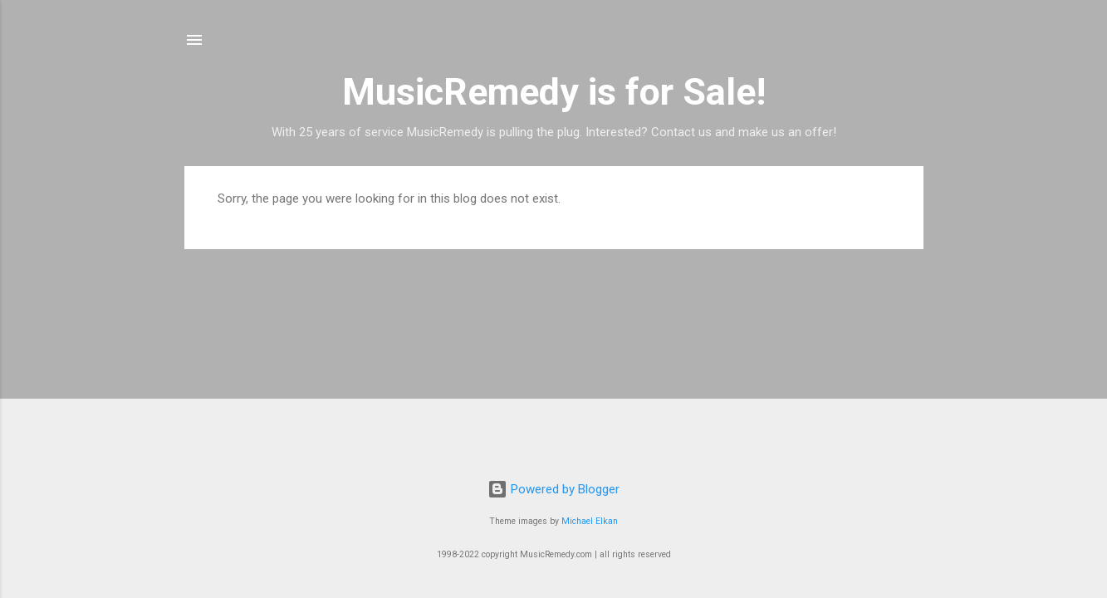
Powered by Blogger (553, 489)
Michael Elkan (589, 521)
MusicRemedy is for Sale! (554, 92)
